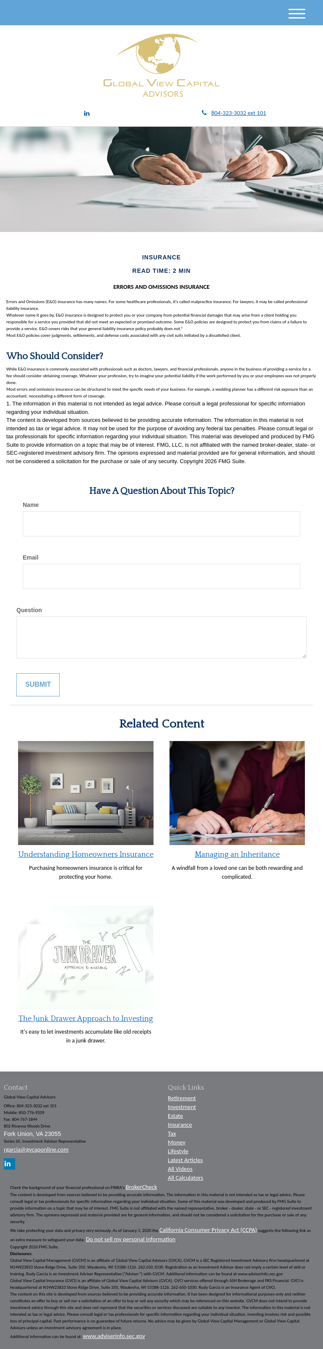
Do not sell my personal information (130, 1239)
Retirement (182, 1098)
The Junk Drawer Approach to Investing (86, 1019)
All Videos (180, 1169)
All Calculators (185, 1177)
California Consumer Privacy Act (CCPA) (208, 1230)
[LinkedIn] (87, 113)
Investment (182, 1107)
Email (30, 557)
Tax (172, 1133)
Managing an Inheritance (237, 854)
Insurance (180, 1124)
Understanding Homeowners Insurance (86, 854)
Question (29, 610)
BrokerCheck (141, 1187)
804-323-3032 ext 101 (234, 113)
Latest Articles (185, 1160)
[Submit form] (38, 684)
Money (176, 1142)
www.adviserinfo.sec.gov (114, 1336)
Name (31, 504)
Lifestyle (178, 1151)
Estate (175, 1116)
